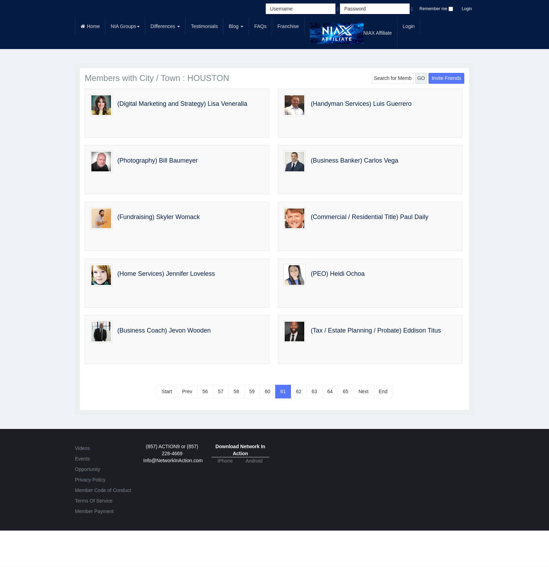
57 (221, 391)
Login (467, 8)
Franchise (288, 26)
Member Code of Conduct (103, 490)
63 (314, 391)
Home (90, 26)
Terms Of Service (93, 501)
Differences (165, 26)
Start (167, 391)
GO (421, 78)
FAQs (260, 26)
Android (254, 461)
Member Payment (94, 511)
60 (267, 391)
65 (345, 391)
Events (82, 459)
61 (283, 391)
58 (236, 391)
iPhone (225, 461)
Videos (82, 448)
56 (205, 391)
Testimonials (204, 26)
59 (252, 391)
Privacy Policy (90, 480)
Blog (236, 26)
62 (298, 391)
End (383, 391)
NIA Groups (125, 26)
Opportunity (87, 469)
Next (364, 391)
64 (330, 391)
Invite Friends (446, 78)
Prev (187, 391)
